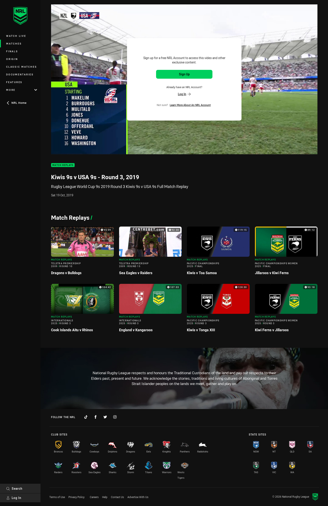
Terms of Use (57, 497)
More (21, 89)
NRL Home (16, 103)
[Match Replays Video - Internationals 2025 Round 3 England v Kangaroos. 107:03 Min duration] (150, 310)
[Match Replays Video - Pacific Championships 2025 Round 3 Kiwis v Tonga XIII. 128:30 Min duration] (218, 310)
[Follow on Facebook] (95, 417)
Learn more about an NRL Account (190, 104)
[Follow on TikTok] (86, 417)
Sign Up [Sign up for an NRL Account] (184, 74)
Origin (12, 59)
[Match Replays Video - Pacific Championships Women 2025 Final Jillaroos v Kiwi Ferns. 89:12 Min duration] (286, 252)
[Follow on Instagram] (115, 417)
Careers (94, 497)
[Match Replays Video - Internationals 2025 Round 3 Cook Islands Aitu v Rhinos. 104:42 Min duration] (82, 310)
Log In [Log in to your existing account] (184, 94)
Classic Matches (21, 66)
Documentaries (20, 74)
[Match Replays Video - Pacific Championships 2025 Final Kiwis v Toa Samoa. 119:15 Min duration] (218, 252)
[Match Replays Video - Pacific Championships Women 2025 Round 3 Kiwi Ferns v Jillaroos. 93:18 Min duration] (286, 310)
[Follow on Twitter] (105, 417)
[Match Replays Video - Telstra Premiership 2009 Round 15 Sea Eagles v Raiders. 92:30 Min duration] (150, 252)
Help (104, 497)
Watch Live (16, 35)
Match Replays (62, 165)
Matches (14, 43)
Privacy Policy (76, 497)
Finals (12, 51)
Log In (13, 498)
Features (14, 82)
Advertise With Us (137, 497)
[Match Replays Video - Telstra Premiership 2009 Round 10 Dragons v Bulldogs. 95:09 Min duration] (82, 252)
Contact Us (117, 497)
